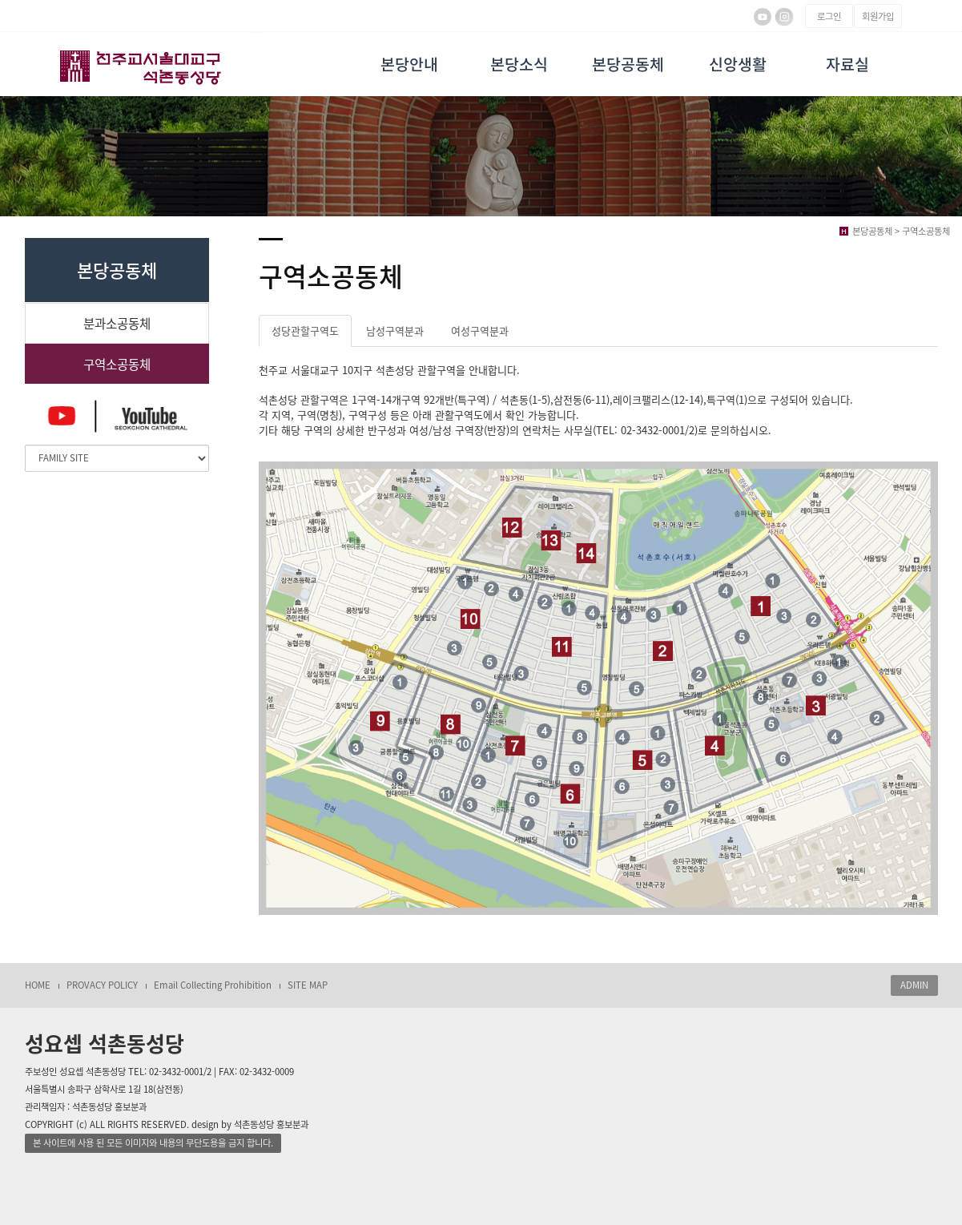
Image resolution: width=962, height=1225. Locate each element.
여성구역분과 (480, 330)
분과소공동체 (117, 323)
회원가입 (878, 16)
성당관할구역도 (305, 330)
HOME (37, 985)
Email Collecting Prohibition (213, 985)
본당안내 (409, 63)
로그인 (829, 16)
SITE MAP (308, 985)
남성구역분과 (395, 330)
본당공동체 (628, 63)
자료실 (847, 63)
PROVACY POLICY (102, 985)
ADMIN (914, 985)
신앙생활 (738, 63)
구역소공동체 (117, 364)
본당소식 (519, 63)
